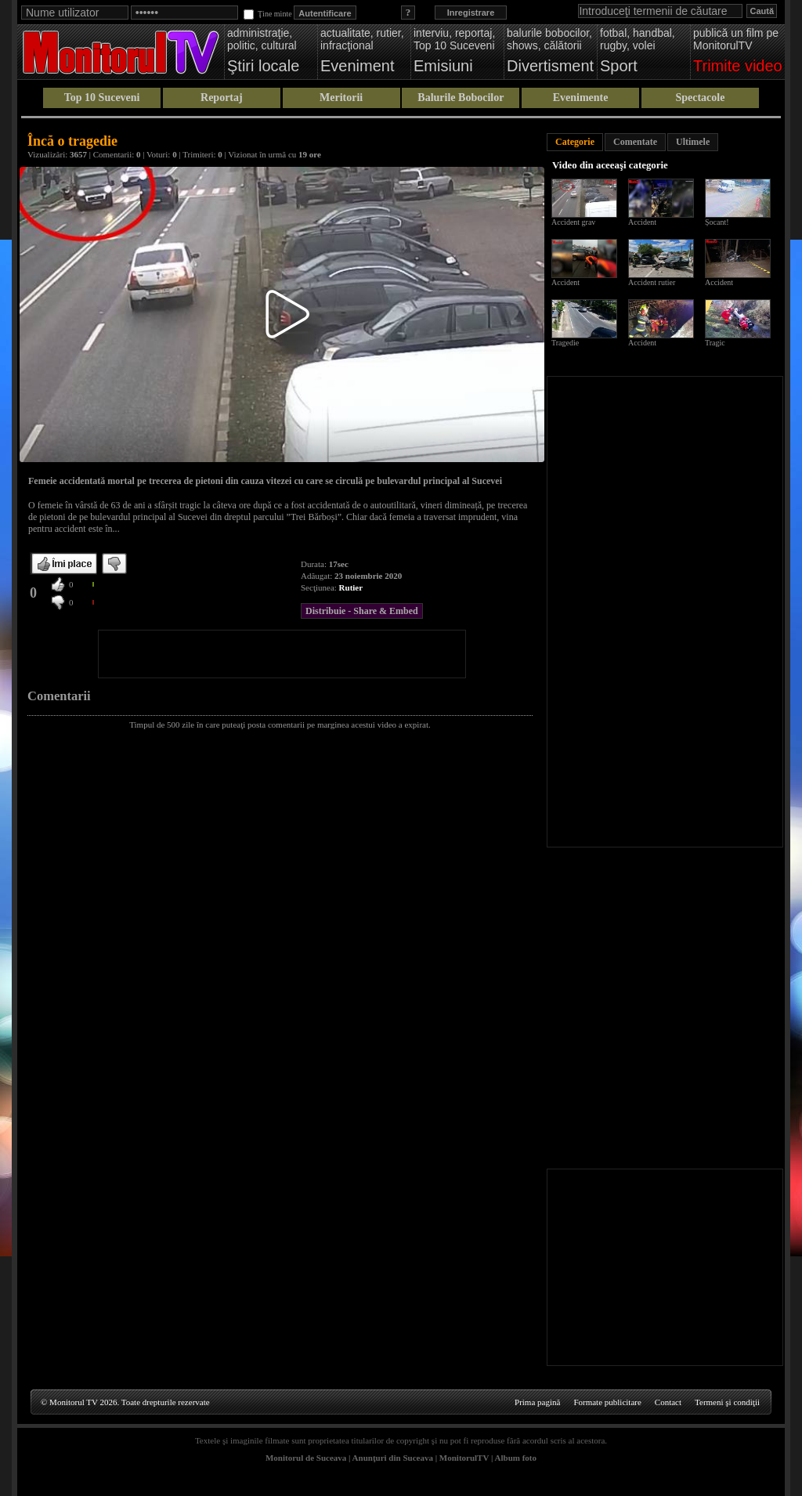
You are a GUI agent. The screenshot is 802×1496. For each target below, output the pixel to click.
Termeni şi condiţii (727, 1402)
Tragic (715, 342)
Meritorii (341, 97)
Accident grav (573, 222)
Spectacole (699, 97)
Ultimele (693, 141)
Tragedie (565, 342)
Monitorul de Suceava (306, 1457)
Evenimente (581, 97)
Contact (668, 1402)
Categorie (574, 141)
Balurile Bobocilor (460, 97)
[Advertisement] (282, 654)
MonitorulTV (464, 1457)
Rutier (351, 587)
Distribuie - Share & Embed (361, 610)
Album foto (515, 1457)
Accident (642, 222)
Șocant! (717, 222)
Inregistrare (471, 12)
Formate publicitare (607, 1402)
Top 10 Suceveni (102, 97)
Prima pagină (537, 1402)
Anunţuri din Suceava (392, 1457)
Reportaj (221, 97)
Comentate (635, 141)
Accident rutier (651, 282)
